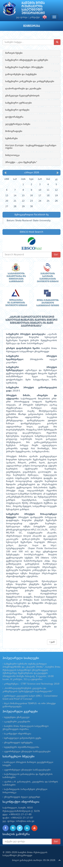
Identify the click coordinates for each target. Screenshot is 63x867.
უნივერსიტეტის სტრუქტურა (18, 743)
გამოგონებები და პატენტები (21, 74)
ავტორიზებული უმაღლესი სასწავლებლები (27, 752)
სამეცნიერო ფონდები (17, 110)
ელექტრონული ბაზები (17, 124)
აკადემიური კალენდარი (17, 722)
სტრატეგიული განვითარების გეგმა (22, 738)
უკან (52, 642)
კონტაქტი (35, 17)
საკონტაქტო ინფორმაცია (17, 734)
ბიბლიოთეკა (12, 155)
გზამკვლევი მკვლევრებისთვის (22, 96)
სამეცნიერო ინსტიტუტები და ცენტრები (26, 60)
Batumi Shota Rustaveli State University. (29, 221)
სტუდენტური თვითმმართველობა (21, 747)
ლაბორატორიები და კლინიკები (23, 88)
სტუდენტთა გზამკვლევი (17, 717)
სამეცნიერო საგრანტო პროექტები (24, 67)
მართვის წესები (14, 53)
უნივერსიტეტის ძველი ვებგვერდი (22, 797)
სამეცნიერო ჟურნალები (18, 103)
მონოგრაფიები (13, 131)
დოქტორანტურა (14, 117)
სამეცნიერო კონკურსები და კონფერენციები (29, 81)
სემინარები (11, 138)
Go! (56, 254)
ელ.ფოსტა (22, 17)
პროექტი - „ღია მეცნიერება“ (21, 162)
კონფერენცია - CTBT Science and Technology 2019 (31, 684)
